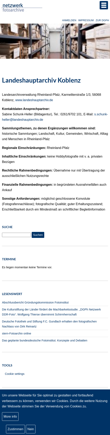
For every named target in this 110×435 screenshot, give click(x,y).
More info (10, 417)
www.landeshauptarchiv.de (34, 100)
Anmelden (69, 20)
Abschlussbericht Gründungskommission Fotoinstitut (35, 302)
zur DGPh (102, 20)
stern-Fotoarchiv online (16, 333)
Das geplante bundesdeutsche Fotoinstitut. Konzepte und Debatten (44, 340)
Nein (31, 430)
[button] (104, 5)
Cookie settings (14, 373)
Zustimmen (15, 430)
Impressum (86, 20)
